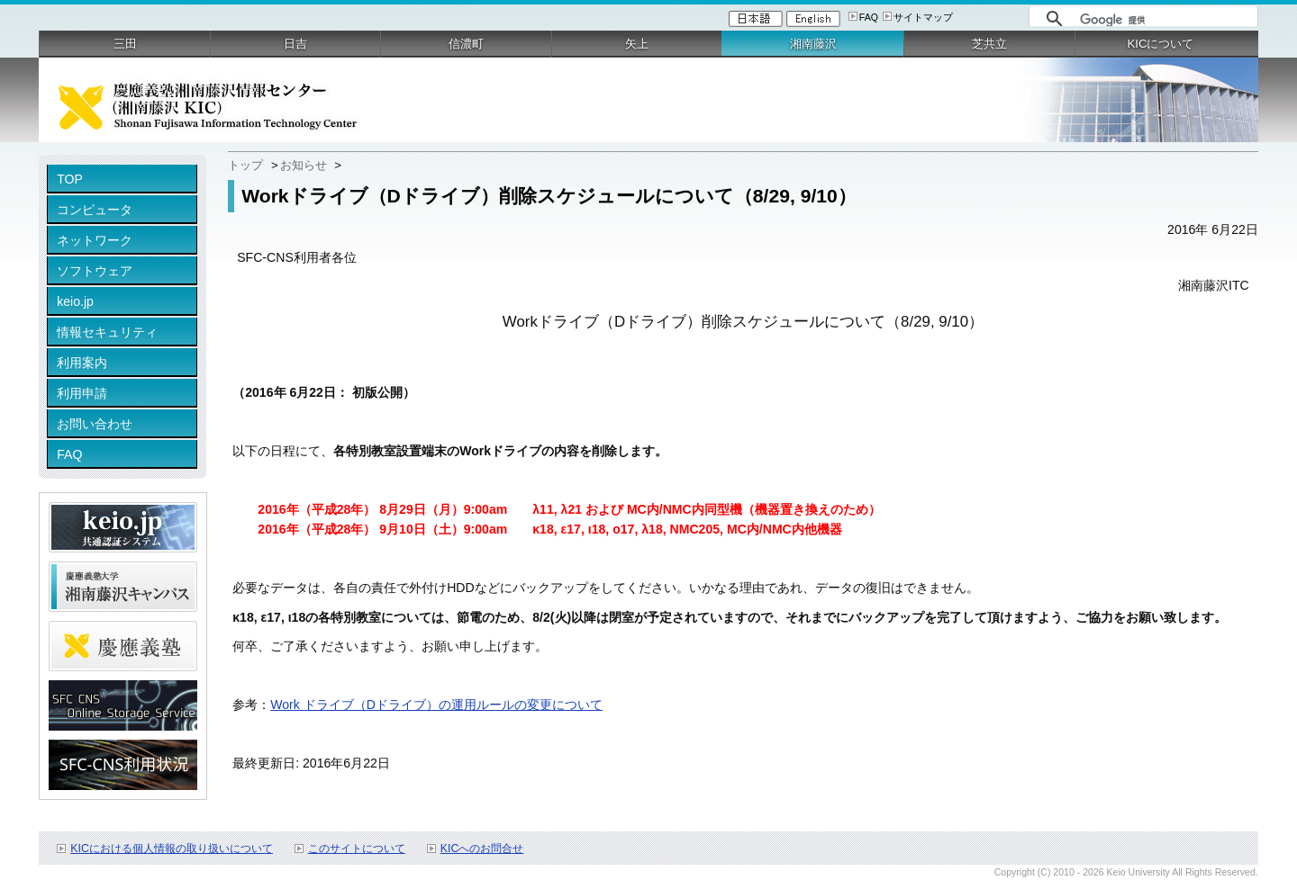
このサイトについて (356, 848)
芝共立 (989, 43)
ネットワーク (94, 240)
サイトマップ (923, 17)
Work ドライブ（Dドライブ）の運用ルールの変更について (436, 704)
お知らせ (303, 165)
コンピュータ (94, 209)
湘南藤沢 (813, 43)
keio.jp (75, 301)
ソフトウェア (94, 271)
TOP (70, 179)
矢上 (636, 43)
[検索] (1164, 20)
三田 (125, 43)
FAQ (868, 17)
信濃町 (466, 43)
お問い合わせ (94, 424)
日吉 (295, 43)
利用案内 (82, 362)
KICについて (1160, 43)
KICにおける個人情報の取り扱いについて (171, 848)
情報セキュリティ (107, 332)
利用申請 (82, 393)
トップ (245, 165)
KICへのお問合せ (482, 848)
